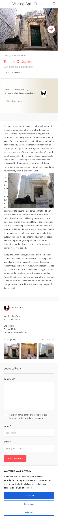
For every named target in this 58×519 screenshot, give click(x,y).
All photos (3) (48, 339)
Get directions (14, 101)
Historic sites (20, 55)
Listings (7, 55)
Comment (9, 378)
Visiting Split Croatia (28, 4)
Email (7, 441)
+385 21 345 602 (13, 72)
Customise (29, 504)
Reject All (29, 512)
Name (7, 426)
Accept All (29, 495)
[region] (29, 492)
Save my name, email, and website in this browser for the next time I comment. (28, 416)
